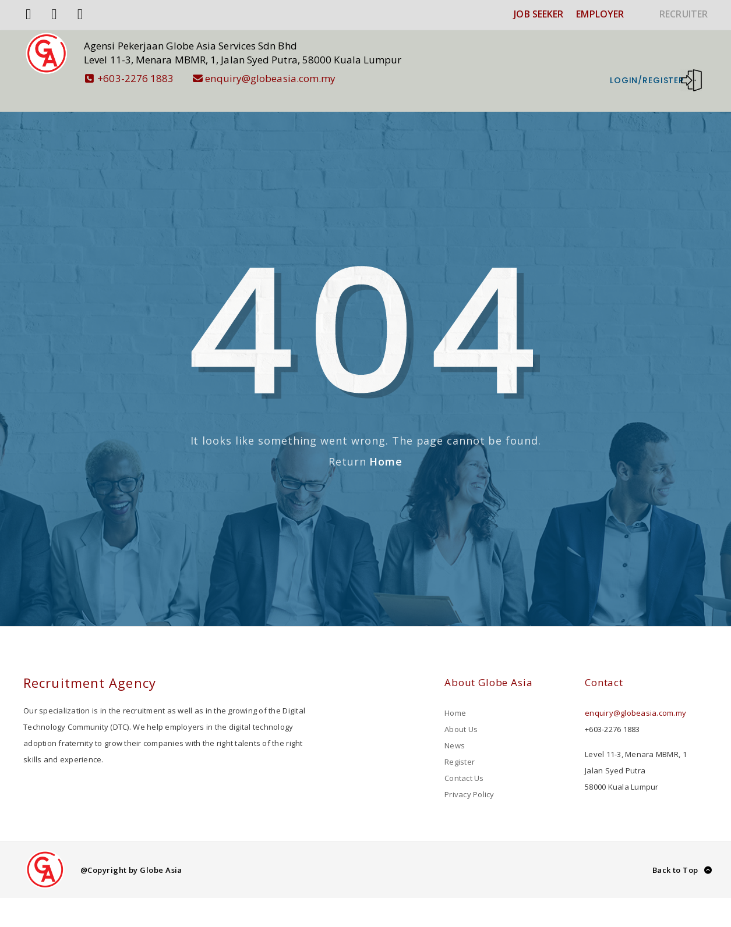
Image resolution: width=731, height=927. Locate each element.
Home (385, 444)
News (454, 728)
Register (459, 744)
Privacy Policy (469, 777)
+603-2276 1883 (147, 78)
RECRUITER (683, 14)
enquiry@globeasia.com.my (281, 78)
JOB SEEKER (538, 14)
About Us (461, 711)
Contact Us (464, 760)
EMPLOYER (600, 14)
